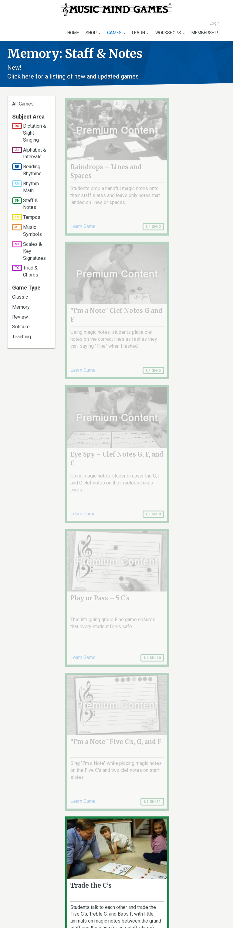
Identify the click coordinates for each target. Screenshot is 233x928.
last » (165, 815)
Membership (204, 32)
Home (73, 32)
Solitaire (21, 327)
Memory (21, 307)
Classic (20, 297)
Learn (140, 32)
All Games (23, 104)
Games (116, 32)
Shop (93, 32)
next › (146, 815)
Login (215, 23)
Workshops (170, 32)
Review (20, 317)
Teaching (21, 337)
